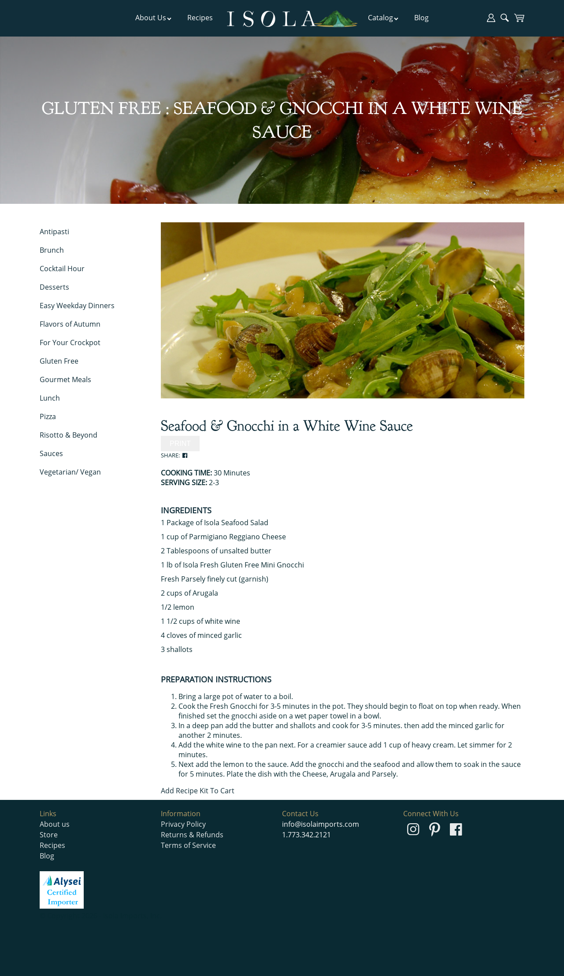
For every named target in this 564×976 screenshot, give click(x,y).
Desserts (54, 287)
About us (55, 824)
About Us (153, 17)
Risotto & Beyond (68, 435)
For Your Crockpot (70, 342)
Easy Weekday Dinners (77, 305)
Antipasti (54, 231)
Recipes (200, 17)
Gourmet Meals (65, 379)
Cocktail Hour (62, 268)
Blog (421, 17)
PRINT (180, 443)
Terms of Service (188, 845)
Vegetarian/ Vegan (70, 472)
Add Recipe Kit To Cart (197, 791)
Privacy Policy (183, 824)
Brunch (52, 250)
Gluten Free (59, 361)
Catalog (383, 17)
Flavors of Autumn (70, 324)
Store (49, 835)
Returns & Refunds (192, 835)
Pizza (48, 416)
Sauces (51, 453)
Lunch (50, 398)
